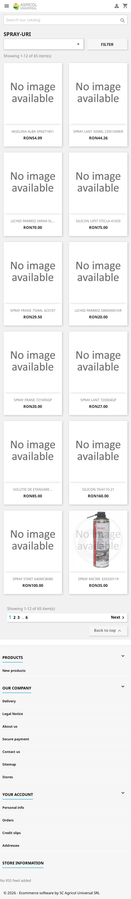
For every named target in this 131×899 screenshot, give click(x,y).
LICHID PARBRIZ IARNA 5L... (33, 221)
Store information (23, 863)
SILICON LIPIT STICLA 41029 (98, 221)
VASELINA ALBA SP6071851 (32, 131)
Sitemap (9, 764)
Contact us (11, 751)
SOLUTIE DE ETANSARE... (32, 489)
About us (9, 726)
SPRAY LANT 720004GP (98, 400)
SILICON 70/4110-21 (98, 489)
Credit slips (11, 833)
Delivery (9, 701)
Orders (8, 820)
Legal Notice (12, 713)
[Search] (65, 20)
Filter (107, 44)
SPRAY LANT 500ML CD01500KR (98, 131)
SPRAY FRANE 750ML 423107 (32, 310)
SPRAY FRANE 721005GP (33, 400)
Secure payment (15, 739)
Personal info (13, 807)
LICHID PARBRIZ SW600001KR (98, 310)
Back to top (108, 631)
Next (118, 617)
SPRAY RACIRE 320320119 (98, 579)
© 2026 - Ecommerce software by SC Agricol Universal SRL (52, 892)
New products (14, 670)
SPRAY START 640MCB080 (33, 579)
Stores (7, 777)
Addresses (10, 845)
